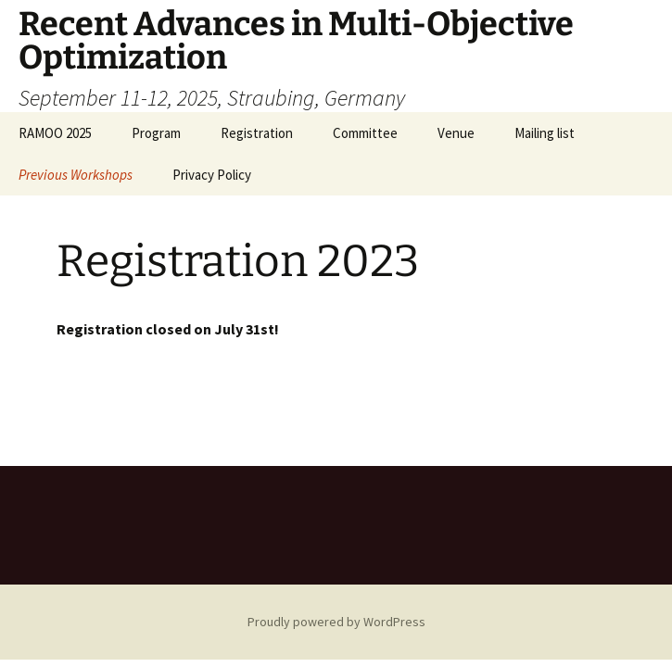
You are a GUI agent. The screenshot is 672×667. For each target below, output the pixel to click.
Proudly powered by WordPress (336, 621)
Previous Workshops (76, 174)
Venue (456, 133)
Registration (257, 133)
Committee (365, 133)
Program (156, 133)
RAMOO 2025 (55, 133)
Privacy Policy (211, 174)
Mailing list (544, 133)
